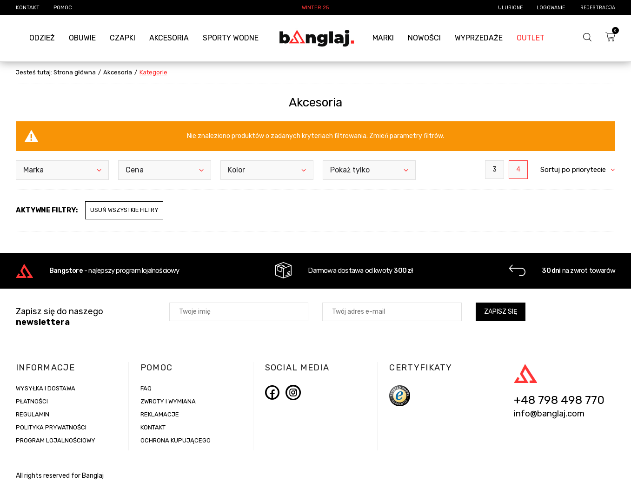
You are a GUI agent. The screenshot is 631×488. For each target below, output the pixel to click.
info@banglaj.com (549, 414)
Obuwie (82, 37)
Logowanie (551, 8)
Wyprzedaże (479, 37)
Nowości (424, 37)
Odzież (42, 37)
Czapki (122, 37)
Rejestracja (597, 8)
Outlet (531, 37)
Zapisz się (500, 312)
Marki (383, 37)
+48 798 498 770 (559, 401)
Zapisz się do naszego (59, 317)
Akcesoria (169, 37)
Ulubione (510, 8)
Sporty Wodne (231, 37)
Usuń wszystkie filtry (124, 209)
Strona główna (74, 72)
